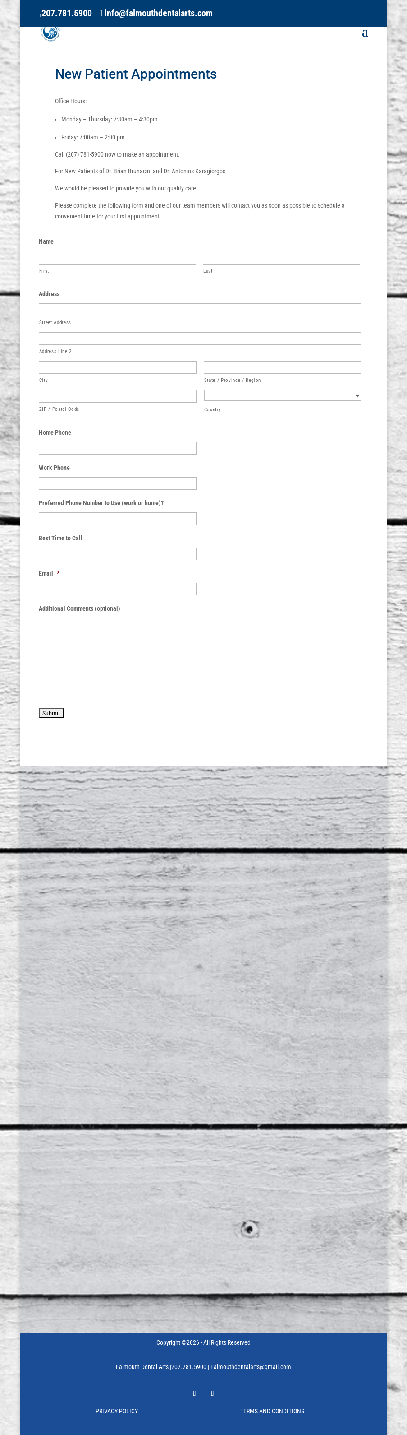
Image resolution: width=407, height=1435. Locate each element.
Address (49, 293)
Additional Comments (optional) (79, 608)
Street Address (55, 322)
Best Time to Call (60, 538)
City (43, 380)
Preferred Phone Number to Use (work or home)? (101, 502)
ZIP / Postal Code (59, 409)
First (44, 271)
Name (46, 241)
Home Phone (55, 432)
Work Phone (54, 467)
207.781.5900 (66, 13)
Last (208, 271)
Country (212, 409)
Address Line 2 (55, 351)
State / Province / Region (232, 380)
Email (49, 573)
